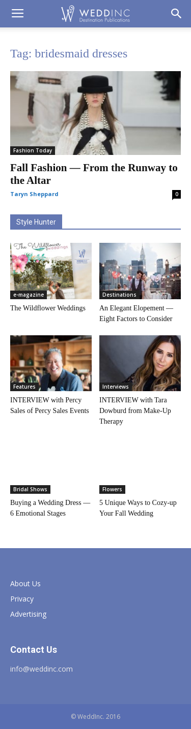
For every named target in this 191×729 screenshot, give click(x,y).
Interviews (115, 386)
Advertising (28, 614)
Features (24, 386)
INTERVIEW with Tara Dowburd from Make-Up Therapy (135, 410)
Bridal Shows (30, 489)
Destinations (119, 294)
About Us (25, 583)
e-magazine (28, 294)
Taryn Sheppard (34, 194)
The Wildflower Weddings (48, 308)
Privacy (22, 599)
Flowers (112, 489)
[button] (176, 13)
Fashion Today (32, 150)
